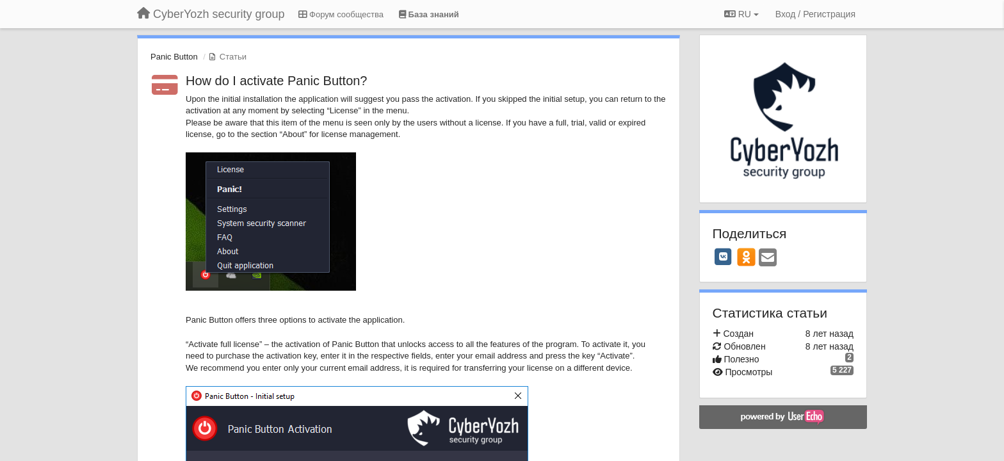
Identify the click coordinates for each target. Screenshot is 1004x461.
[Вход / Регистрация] (815, 14)
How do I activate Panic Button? (277, 81)
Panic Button (174, 56)
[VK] (723, 256)
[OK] (746, 256)
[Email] (768, 258)
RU (741, 14)
